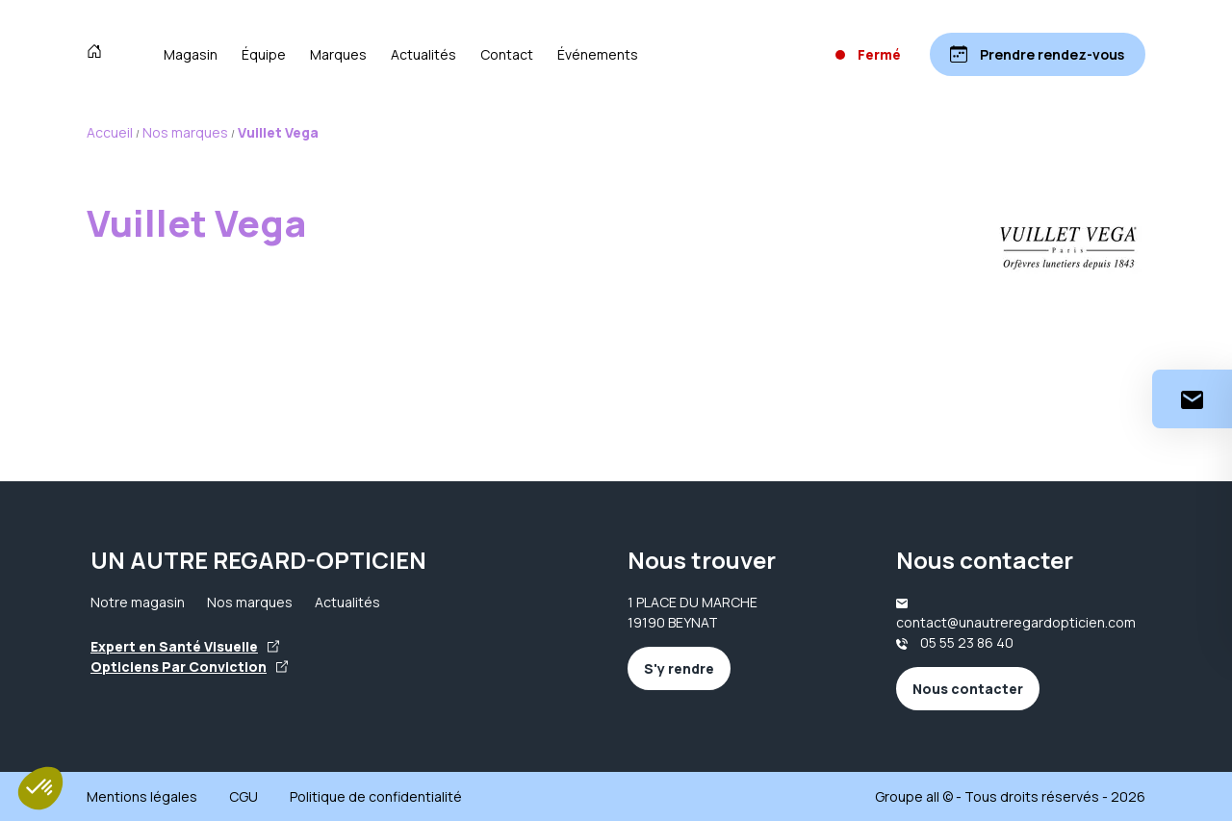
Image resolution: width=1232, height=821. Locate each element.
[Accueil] (99, 53)
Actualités (423, 54)
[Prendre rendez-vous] (1037, 54)
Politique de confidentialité (376, 796)
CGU (243, 796)
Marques (338, 54)
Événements (597, 54)
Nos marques (250, 602)
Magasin (191, 54)
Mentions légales (142, 796)
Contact (506, 54)
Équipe (264, 54)
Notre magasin (137, 602)
